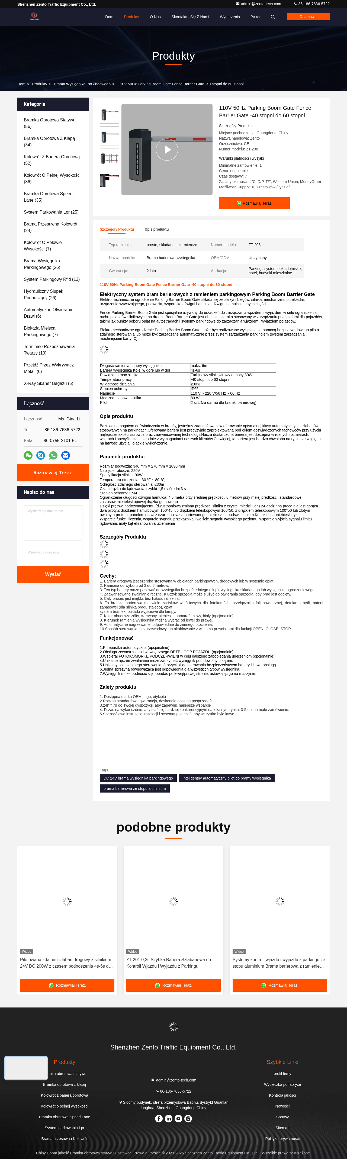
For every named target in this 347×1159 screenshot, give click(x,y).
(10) (49, 349)
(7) (43, 245)
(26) (42, 264)
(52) (52, 160)
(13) (52, 279)
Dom (109, 17)
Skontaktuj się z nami (190, 17)
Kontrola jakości (282, 1095)
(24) (50, 227)
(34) (49, 141)
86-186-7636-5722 (311, 4)
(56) (49, 123)
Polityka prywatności (282, 1139)
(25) (51, 212)
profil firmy (282, 1073)
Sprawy (282, 1117)
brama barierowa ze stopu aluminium (135, 788)
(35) (49, 196)
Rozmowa (308, 17)
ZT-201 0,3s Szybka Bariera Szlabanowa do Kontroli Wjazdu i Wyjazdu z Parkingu (168, 962)
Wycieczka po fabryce (282, 1084)
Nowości (282, 1106)
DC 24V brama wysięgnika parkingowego (138, 778)
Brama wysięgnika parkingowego (82, 84)
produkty (39, 84)
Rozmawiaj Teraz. (53, 472)
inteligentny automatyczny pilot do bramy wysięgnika (227, 778)
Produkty (131, 17)
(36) (52, 178)
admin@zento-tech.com (259, 4)
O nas (155, 17)
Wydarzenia (230, 17)
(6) (48, 312)
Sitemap (282, 1128)
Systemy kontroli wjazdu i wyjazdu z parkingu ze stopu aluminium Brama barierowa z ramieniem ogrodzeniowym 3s (279, 963)
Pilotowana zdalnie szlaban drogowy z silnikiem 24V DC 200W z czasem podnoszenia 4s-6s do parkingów (65, 963)
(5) (48, 383)
